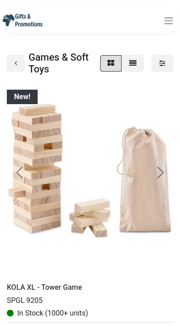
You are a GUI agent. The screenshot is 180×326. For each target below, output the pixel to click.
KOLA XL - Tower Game (44, 287)
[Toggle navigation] (168, 20)
